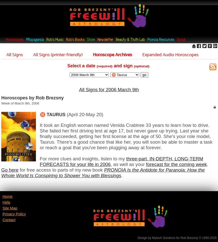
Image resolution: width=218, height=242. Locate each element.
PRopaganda (35, 40)
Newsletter (105, 40)
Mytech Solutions (163, 238)
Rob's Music (54, 40)
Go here (9, 170)
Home (7, 196)
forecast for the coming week (176, 164)
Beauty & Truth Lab (130, 40)
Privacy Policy (14, 214)
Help (6, 202)
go (144, 75)
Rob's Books (75, 40)
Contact (9, 220)
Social (181, 40)
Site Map (10, 208)
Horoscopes (14, 40)
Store (91, 40)
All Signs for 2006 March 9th (109, 89)
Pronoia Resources (160, 40)
